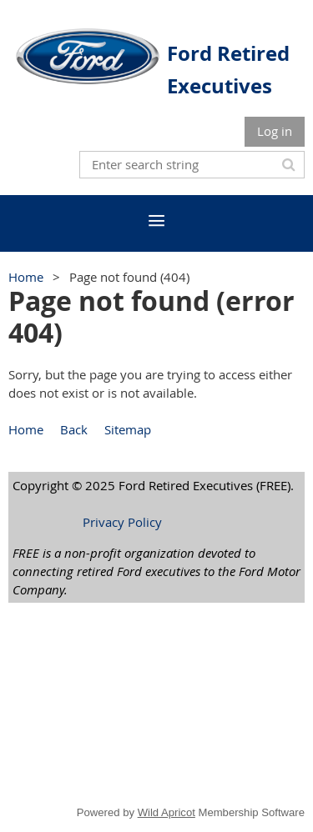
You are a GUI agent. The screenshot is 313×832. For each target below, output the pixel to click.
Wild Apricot (166, 812)
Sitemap (127, 429)
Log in (274, 131)
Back (74, 429)
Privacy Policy (122, 522)
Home (25, 276)
